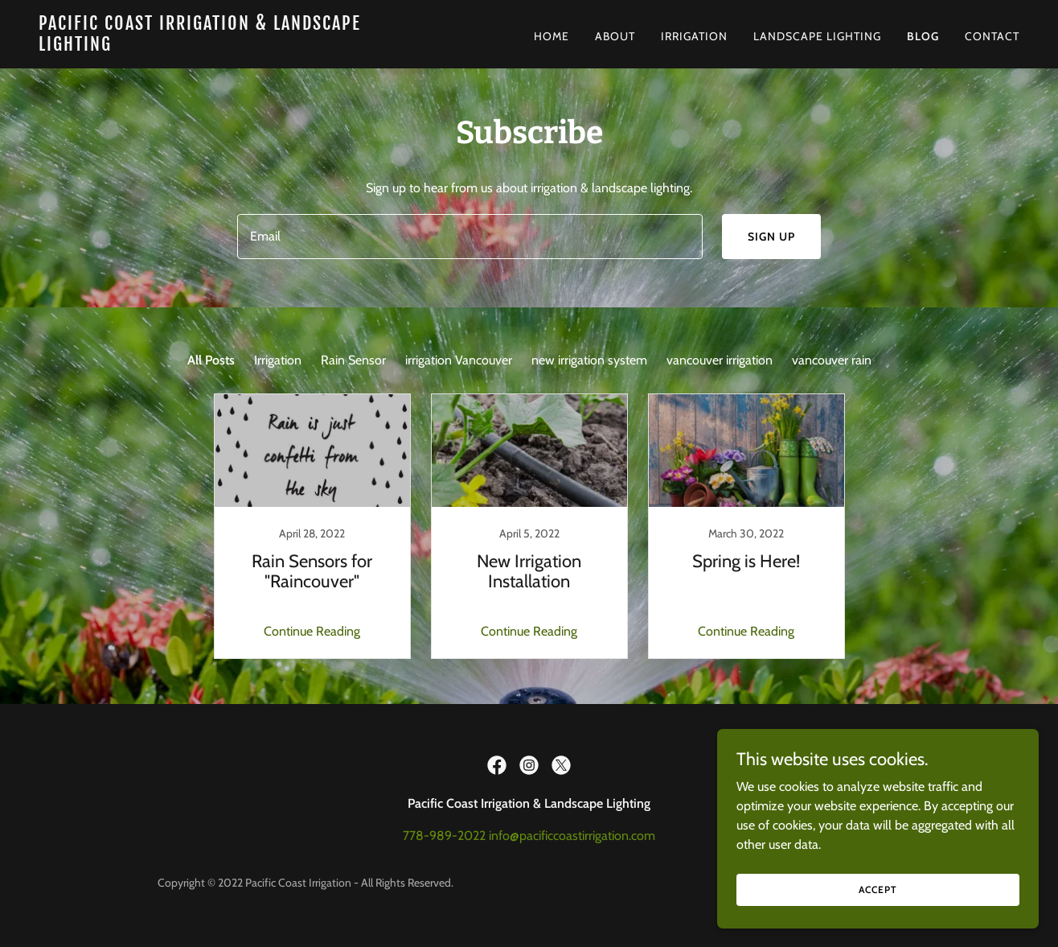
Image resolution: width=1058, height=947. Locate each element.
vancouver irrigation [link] (719, 360)
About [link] (615, 36)
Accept (877, 922)
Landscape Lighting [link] (817, 36)
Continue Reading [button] (312, 631)
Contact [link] (992, 36)
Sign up (771, 236)
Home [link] (551, 36)
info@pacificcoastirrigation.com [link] (572, 835)
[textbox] (469, 236)
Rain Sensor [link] (353, 360)
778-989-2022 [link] (444, 835)
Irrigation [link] (694, 36)
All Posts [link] (211, 360)
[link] (210, 46)
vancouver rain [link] (831, 360)
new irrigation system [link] (589, 360)
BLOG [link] (923, 36)
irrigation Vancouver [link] (458, 360)
